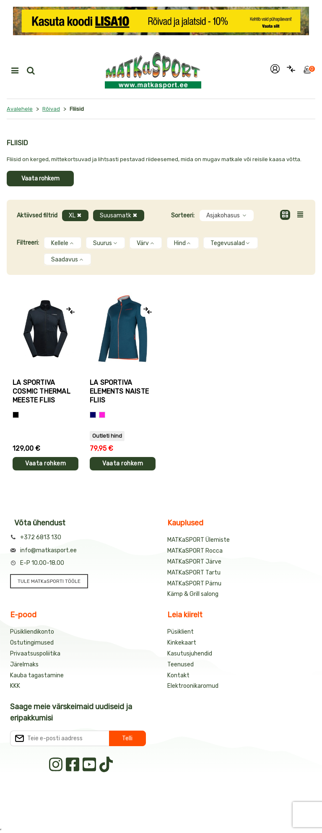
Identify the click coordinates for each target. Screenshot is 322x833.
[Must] (16, 415)
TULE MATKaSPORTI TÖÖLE (49, 581)
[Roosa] (102, 415)
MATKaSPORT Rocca (195, 550)
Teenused (180, 664)
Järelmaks (24, 664)
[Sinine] (93, 415)
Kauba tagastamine (37, 675)
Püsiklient (180, 631)
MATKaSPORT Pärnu (194, 583)
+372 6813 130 (40, 537)
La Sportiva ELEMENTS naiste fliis (119, 391)
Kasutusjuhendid (189, 653)
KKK (15, 685)
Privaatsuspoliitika (35, 653)
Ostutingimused (32, 642)
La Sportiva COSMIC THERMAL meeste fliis (41, 391)
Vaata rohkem (40, 178)
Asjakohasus (226, 215)
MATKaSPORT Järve (194, 561)
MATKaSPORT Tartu (194, 572)
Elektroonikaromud (192, 685)
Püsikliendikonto (32, 631)
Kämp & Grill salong (192, 594)
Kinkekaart (181, 642)
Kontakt (178, 675)
